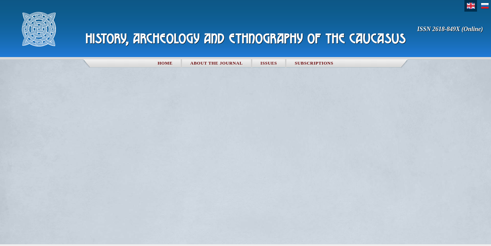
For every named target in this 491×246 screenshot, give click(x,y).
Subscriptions (314, 63)
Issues (269, 63)
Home (165, 63)
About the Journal (216, 63)
